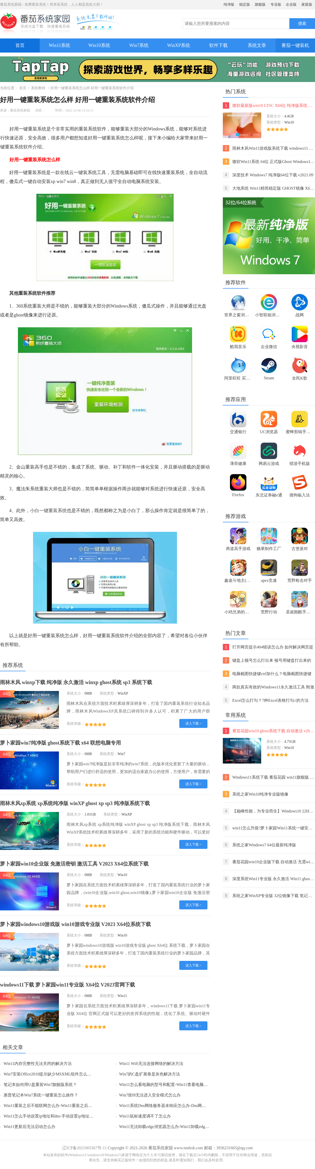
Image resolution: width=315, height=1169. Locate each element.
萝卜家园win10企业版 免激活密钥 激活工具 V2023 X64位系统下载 (74, 864)
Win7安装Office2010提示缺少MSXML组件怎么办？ (49, 1074)
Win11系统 (59, 45)
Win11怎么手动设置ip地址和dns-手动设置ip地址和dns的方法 (57, 1116)
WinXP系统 (178, 45)
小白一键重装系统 (48, 510)
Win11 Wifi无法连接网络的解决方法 (151, 1063)
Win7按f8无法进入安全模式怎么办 (150, 1095)
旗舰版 (260, 4)
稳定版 (244, 4)
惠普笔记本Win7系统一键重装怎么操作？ (41, 1095)
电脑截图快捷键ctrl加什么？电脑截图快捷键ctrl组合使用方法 (267, 673)
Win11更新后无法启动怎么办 (29, 1126)
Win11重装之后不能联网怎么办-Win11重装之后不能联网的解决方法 (64, 1105)
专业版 (275, 4)
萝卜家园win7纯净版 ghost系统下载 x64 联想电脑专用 (60, 743)
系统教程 (38, 88)
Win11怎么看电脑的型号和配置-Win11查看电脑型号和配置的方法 (177, 1084)
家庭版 (306, 4)
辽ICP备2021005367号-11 (84, 1148)
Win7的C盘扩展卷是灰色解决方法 (149, 1074)
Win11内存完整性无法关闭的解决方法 (38, 1063)
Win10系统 (99, 45)
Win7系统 (139, 45)
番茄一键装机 (296, 43)
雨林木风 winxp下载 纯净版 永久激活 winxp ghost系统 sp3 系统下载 (76, 682)
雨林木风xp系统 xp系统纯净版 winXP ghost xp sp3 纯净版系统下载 (75, 803)
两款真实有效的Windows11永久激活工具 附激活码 (268, 687)
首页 (20, 45)
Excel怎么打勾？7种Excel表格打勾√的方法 (266, 700)
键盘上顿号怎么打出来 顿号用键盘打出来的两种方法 (267, 660)
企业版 (291, 4)
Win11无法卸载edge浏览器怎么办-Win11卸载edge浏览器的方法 (175, 1126)
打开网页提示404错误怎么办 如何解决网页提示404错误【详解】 (268, 647)
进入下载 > (193, 723)
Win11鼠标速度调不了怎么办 (145, 1116)
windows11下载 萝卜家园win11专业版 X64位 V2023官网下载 (67, 985)
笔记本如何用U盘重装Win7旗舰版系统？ (40, 1084)
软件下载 (218, 45)
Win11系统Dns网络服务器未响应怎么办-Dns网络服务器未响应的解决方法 (185, 1105)
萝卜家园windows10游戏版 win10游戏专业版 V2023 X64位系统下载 (75, 924)
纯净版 (229, 4)
